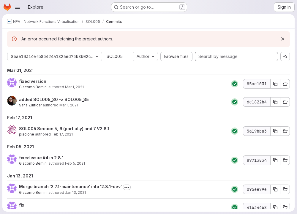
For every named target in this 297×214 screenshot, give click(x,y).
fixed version (32, 81)
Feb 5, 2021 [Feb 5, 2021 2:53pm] (75, 163)
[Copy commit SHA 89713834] (275, 160)
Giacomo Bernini (33, 87)
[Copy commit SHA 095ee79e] (275, 189)
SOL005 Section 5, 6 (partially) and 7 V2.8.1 (64, 128)
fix (21, 204)
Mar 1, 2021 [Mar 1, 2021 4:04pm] (74, 87)
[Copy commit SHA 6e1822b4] (275, 102)
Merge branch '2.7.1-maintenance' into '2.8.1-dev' (70, 186)
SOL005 (115, 56)
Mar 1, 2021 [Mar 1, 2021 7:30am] (68, 105)
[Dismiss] (282, 39)
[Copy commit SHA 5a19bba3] (275, 131)
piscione (26, 134)
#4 (45, 157)
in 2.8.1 (56, 157)
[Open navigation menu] (17, 7)
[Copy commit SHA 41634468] (275, 207)
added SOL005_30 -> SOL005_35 (54, 99)
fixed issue (31, 157)
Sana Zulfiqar (30, 105)
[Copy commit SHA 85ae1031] (275, 84)
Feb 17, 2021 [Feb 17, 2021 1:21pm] (62, 134)
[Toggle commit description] (127, 187)
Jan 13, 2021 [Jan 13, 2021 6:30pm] (75, 192)
